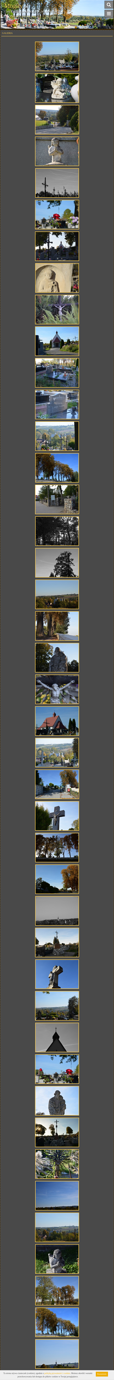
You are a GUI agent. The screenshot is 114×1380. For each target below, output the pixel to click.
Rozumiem (101, 1374)
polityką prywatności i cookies (57, 1373)
